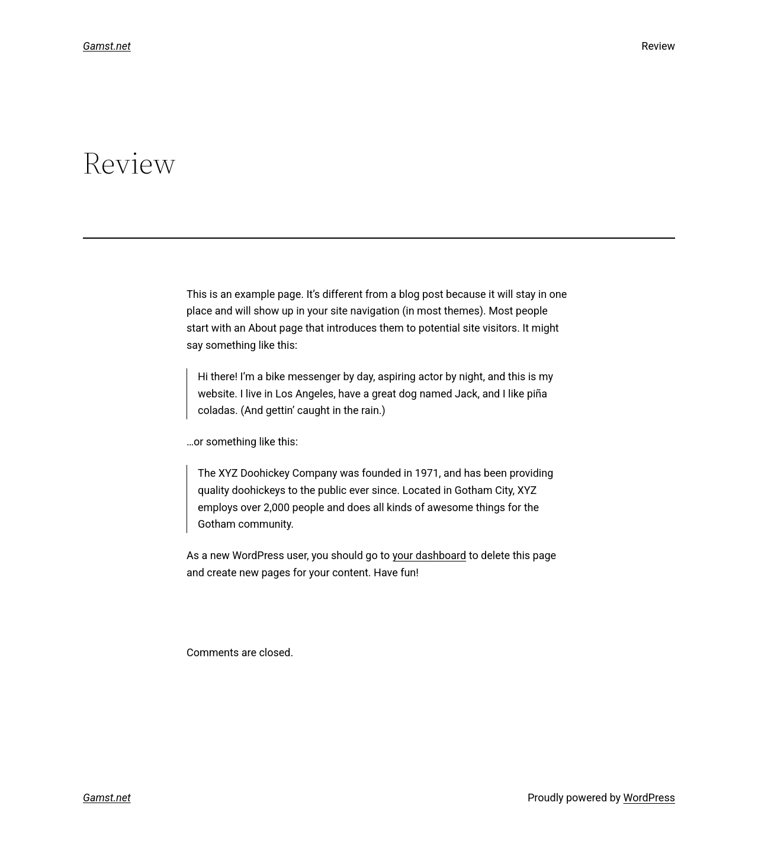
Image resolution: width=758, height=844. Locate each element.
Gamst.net (107, 46)
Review (658, 46)
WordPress (649, 797)
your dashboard (430, 555)
